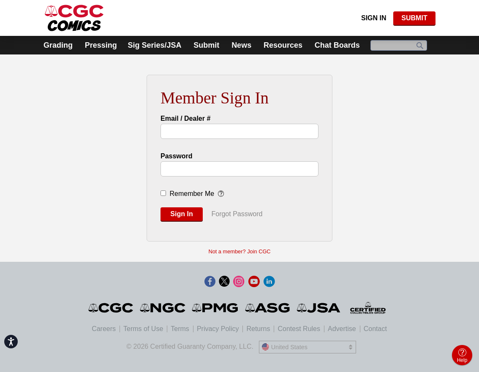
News (241, 45)
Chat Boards (337, 45)
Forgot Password (236, 213)
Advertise (342, 328)
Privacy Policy (218, 328)
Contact (375, 328)
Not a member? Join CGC (239, 251)
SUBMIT (414, 18)
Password (177, 156)
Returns (258, 328)
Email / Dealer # (185, 118)
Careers (104, 328)
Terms (180, 328)
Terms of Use (143, 328)
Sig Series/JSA (154, 45)
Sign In (373, 18)
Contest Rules (299, 328)
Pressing (101, 45)
